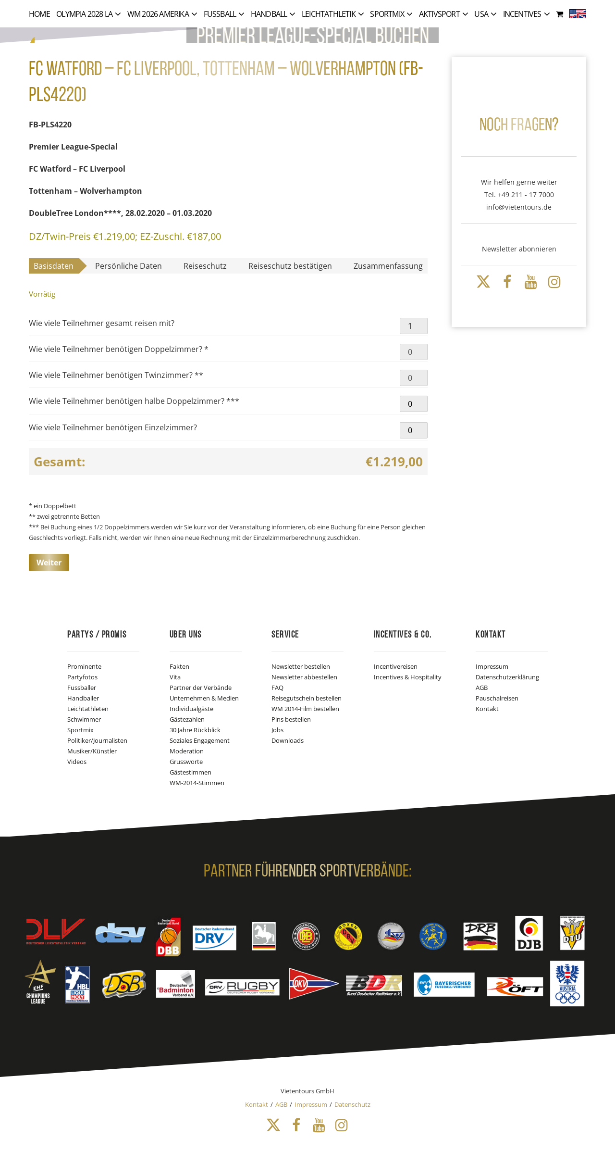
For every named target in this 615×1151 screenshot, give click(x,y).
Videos (76, 761)
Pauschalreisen (497, 698)
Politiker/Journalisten (97, 740)
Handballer (83, 698)
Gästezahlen (187, 719)
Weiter (49, 562)
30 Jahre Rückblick (195, 730)
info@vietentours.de (519, 207)
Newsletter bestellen (300, 666)
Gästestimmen (190, 772)
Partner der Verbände (201, 687)
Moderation (187, 751)
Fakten (179, 666)
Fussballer (81, 687)
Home (39, 14)
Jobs (277, 730)
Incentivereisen (396, 666)
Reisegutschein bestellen (306, 698)
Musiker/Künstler (92, 751)
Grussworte (186, 761)
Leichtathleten (88, 708)
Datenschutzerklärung (507, 677)
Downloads (287, 740)
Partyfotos (82, 677)
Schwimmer (84, 719)
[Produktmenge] (414, 326)
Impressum (492, 666)
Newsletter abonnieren (519, 248)
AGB (482, 687)
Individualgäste (191, 708)
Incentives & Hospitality (408, 677)
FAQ (277, 687)
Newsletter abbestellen (304, 677)
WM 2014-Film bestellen (305, 708)
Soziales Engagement (200, 740)
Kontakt (487, 708)
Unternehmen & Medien (204, 698)
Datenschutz (352, 1104)
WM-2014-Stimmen (197, 782)
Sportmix (80, 730)
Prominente (84, 666)
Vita (175, 677)
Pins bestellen (291, 719)
